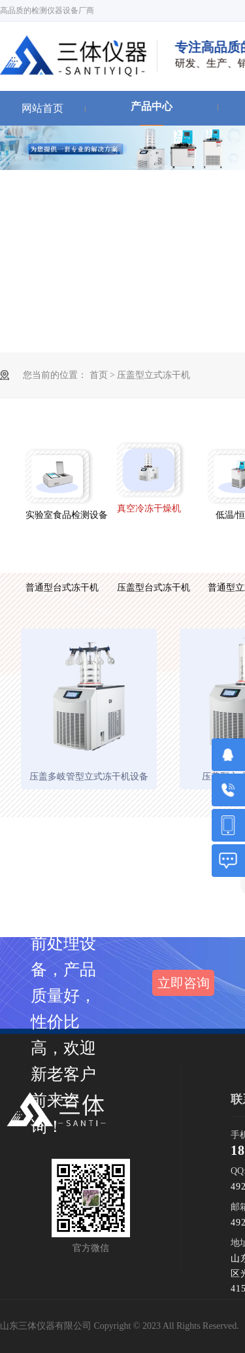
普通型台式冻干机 (57, 587)
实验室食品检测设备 (57, 515)
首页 (100, 375)
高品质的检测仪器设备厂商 (47, 10)
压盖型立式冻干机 (153, 375)
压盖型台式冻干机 (148, 587)
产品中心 (151, 106)
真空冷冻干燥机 (148, 508)
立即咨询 (183, 983)
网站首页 (42, 108)
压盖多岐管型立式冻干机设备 (88, 776)
